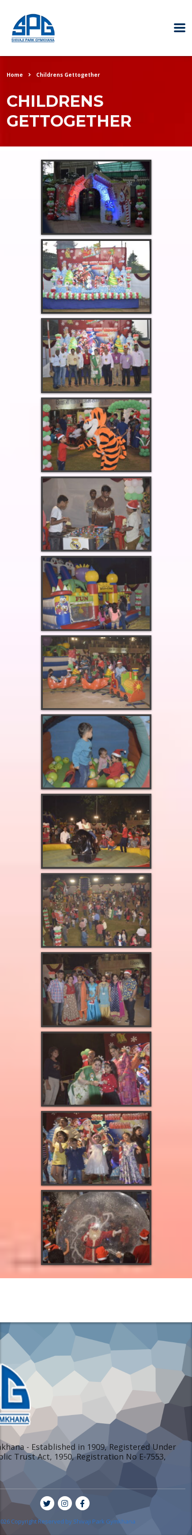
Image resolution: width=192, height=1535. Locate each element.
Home (15, 75)
